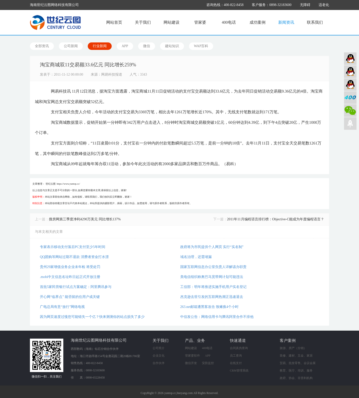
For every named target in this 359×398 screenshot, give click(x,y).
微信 (146, 46)
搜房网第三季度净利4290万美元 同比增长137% (85, 219)
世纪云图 (51, 183)
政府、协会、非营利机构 (296, 378)
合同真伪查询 (239, 348)
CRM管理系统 (239, 370)
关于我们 (143, 22)
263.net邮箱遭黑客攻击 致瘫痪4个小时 (209, 307)
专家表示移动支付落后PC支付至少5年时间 (72, 247)
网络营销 (350, 84)
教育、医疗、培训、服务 (296, 370)
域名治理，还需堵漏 (196, 257)
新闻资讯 (286, 22)
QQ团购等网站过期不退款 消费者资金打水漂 (74, 257)
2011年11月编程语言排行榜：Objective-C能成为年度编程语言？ (275, 219)
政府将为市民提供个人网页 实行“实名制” (212, 247)
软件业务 (350, 71)
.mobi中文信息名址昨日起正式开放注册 (70, 277)
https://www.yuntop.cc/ (68, 183)
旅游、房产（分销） (293, 348)
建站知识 (172, 46)
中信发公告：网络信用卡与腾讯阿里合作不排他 (217, 317)
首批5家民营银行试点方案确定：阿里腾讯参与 (75, 287)
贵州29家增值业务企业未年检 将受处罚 (70, 267)
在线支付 (236, 363)
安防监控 (208, 363)
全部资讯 (42, 46)
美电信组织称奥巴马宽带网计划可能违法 (211, 277)
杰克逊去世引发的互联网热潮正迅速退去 (211, 297)
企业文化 (159, 355)
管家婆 (200, 22)
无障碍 (305, 5)
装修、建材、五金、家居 (296, 355)
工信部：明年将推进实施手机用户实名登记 (213, 287)
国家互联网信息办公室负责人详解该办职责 (213, 267)
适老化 (324, 5)
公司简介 (159, 348)
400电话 (229, 22)
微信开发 (191, 363)
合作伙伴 (159, 363)
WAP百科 (201, 46)
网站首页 (114, 22)
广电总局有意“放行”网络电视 (62, 307)
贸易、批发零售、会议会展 (298, 363)
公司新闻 (71, 46)
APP (125, 46)
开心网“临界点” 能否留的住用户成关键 (70, 297)
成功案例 (258, 22)
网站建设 (172, 22)
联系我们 (315, 22)
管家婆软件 (192, 355)
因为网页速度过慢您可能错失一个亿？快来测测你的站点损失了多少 (92, 317)
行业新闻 (100, 46)
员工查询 (236, 355)
